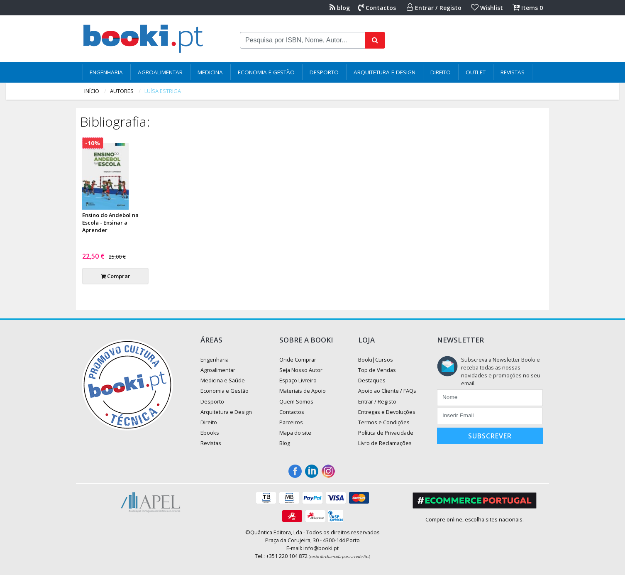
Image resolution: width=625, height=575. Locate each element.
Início (91, 91)
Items (528, 8)
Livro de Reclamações (385, 443)
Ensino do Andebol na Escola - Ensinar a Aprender (110, 222)
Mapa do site (295, 432)
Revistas (512, 72)
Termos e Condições (384, 422)
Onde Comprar (297, 359)
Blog (284, 443)
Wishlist (487, 8)
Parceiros (291, 422)
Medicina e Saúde (222, 380)
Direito (440, 72)
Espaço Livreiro (298, 380)
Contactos (377, 8)
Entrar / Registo (434, 8)
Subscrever (490, 435)
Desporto (324, 72)
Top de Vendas (377, 370)
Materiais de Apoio (302, 390)
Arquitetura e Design (384, 72)
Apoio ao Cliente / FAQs (387, 390)
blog (340, 8)
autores (122, 91)
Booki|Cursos (375, 359)
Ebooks (209, 432)
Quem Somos (296, 401)
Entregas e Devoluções (386, 412)
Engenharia (106, 72)
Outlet (476, 72)
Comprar (115, 276)
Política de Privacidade (385, 432)
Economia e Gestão (266, 72)
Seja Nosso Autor (300, 370)
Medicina (210, 72)
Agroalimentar (160, 72)
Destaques (372, 380)
